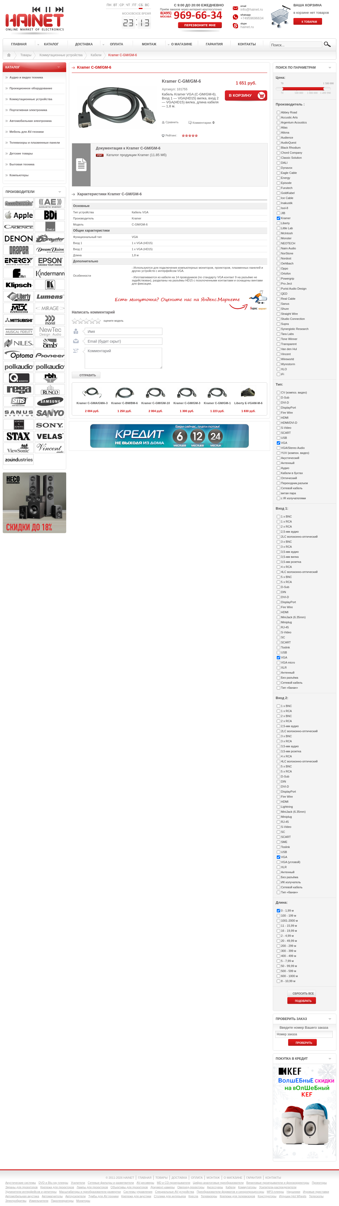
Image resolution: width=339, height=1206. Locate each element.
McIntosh (287, 233)
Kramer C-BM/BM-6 (124, 403)
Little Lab (287, 228)
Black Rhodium (291, 147)
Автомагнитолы (52, 1196)
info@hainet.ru (251, 9)
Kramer (286, 218)
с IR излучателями (293, 498)
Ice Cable (287, 198)
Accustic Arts (289, 117)
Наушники (293, 1191)
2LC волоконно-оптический (299, 536)
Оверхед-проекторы (190, 1187)
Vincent (286, 354)
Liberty (285, 223)
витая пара (288, 493)
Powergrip (287, 278)
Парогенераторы (62, 1200)
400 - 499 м (288, 955)
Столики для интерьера (170, 1196)
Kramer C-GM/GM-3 (186, 403)
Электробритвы (15, 1200)
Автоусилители (75, 1196)
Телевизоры (209, 1196)
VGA (284, 442)
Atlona (285, 132)
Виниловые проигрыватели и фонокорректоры (277, 1182)
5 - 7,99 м (287, 960)
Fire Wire (287, 412)
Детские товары (21, 153)
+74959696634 (252, 18)
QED (284, 293)
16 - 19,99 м (289, 930)
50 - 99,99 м (289, 966)
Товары (25, 55)
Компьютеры (19, 175)
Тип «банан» (289, 687)
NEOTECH (288, 243)
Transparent (289, 344)
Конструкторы (267, 1196)
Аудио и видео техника (26, 77)
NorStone (287, 253)
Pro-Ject (286, 283)
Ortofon (286, 273)
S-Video (286, 427)
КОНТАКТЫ (273, 1177)
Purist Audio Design (293, 288)
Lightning (287, 806)
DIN (283, 592)
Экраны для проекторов (21, 1187)
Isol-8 (284, 208)
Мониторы (83, 1200)
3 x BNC (286, 541)
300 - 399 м (288, 950)
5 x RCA (286, 582)
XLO (284, 369)
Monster (286, 238)
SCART (286, 432)
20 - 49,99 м (289, 940)
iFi (282, 374)
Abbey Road (289, 112)
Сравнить (172, 122)
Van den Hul (289, 349)
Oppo (284, 268)
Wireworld (287, 359)
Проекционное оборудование (31, 88)
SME (284, 841)
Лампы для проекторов (92, 1187)
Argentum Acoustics (294, 122)
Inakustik (286, 203)
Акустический (290, 458)
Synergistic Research (295, 328)
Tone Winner (289, 339)
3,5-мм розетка (291, 561)
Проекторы (319, 1182)
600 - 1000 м (289, 976)
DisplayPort (288, 407)
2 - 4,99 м (287, 935)
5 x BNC (286, 576)
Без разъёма (289, 677)
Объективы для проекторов (129, 1187)
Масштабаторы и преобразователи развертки (90, 1191)
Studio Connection (293, 318)
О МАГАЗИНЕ (233, 1177)
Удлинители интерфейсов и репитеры (31, 1191)
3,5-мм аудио (290, 551)
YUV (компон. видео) (295, 452)
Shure (285, 308)
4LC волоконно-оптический (299, 571)
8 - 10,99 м (288, 981)
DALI (284, 162)
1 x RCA (286, 521)
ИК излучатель (291, 882)
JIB (283, 213)
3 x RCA (286, 546)
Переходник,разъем (294, 483)
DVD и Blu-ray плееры (53, 1182)
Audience (287, 137)
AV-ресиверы (145, 1182)
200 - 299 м (288, 945)
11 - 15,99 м (289, 925)
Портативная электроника (28, 110)
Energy (285, 177)
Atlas (284, 127)
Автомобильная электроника (31, 120)
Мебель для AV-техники (27, 131)
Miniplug (286, 622)
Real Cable (288, 298)
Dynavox (286, 167)
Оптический (289, 478)
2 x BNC (286, 716)
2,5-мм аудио (290, 531)
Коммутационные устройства (60, 55)
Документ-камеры (162, 1187)
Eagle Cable (289, 172)
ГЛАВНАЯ (144, 1177)
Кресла (193, 1196)
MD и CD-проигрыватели (173, 1182)
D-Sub (285, 397)
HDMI (284, 417)
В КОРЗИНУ (240, 95)
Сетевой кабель (291, 488)
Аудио (285, 468)
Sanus (285, 303)
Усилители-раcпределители (277, 1187)
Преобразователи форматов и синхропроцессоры (230, 1191)
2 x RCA (286, 526)
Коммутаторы (247, 1187)
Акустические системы (20, 1182)
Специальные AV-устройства (174, 1191)
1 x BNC (286, 516)
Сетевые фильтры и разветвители (111, 1182)
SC (283, 637)
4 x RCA (286, 566)
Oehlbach (287, 263)
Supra (285, 323)
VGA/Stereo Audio (293, 447)
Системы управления (137, 1191)
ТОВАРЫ (161, 1177)
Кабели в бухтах (292, 473)
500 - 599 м (288, 971)
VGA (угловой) (290, 862)
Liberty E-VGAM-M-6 (248, 403)
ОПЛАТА (197, 1177)
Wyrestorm (288, 364)
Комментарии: (202, 122)
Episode (286, 182)
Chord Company (291, 152)
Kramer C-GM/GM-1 (217, 403)
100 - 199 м (288, 915)
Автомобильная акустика (22, 1196)
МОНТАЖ (213, 1177)
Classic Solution (291, 157)
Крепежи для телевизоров (237, 1196)
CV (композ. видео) (294, 392)
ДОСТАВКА (179, 1177)
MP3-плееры (275, 1191)
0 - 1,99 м (287, 910)
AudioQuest (288, 142)
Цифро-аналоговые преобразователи (218, 1182)
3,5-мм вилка (290, 556)
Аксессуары (215, 1187)
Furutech (286, 187)
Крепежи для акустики (136, 1196)
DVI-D (285, 402)
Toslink (285, 647)
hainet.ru (247, 27)
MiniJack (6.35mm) (293, 617)
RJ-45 (285, 627)
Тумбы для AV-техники (103, 1196)
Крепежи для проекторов (57, 1187)
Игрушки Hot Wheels (292, 1196)
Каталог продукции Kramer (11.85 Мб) (136, 155)
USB (284, 437)
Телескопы (316, 1196)
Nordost (286, 258)
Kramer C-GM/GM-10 (155, 403)
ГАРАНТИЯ (253, 1177)
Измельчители (38, 1200)
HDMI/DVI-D (289, 422)
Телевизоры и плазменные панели (35, 142)
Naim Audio (288, 248)
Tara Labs (287, 333)
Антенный (288, 463)
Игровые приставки (316, 1191)
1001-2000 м (289, 920)
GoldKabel (288, 193)
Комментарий (122, 358)
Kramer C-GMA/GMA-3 (92, 403)
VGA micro (288, 662)
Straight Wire (289, 313)
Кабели (96, 55)
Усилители (78, 1182)
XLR (284, 667)
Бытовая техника (22, 164)
